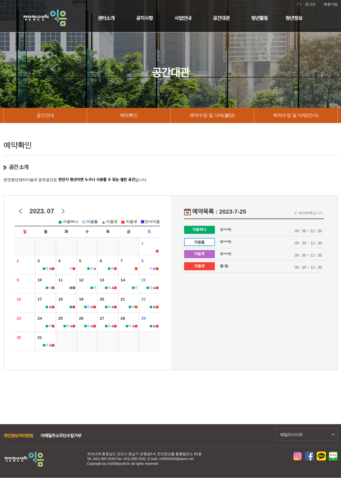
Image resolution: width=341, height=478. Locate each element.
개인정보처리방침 (18, 435)
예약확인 (129, 115)
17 (39, 299)
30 (19, 337)
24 (39, 318)
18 (60, 299)
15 (143, 280)
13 (102, 280)
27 (102, 318)
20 (102, 299)
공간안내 (45, 115)
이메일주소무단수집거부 (60, 435)
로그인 (310, 4)
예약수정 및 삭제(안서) (295, 115)
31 (39, 337)
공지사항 (144, 18)
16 (19, 299)
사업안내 (182, 18)
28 (122, 318)
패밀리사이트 (291, 434)
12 (81, 280)
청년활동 (259, 18)
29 (143, 318)
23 (19, 318)
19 (81, 299)
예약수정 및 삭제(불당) (212, 115)
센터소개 (106, 18)
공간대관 (221, 18)
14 (122, 280)
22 (143, 299)
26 (81, 318)
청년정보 (293, 18)
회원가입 (331, 4)
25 (60, 318)
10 (39, 280)
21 (122, 299)
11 (60, 280)
